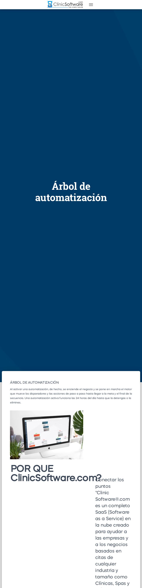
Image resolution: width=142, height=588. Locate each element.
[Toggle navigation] (91, 4)
